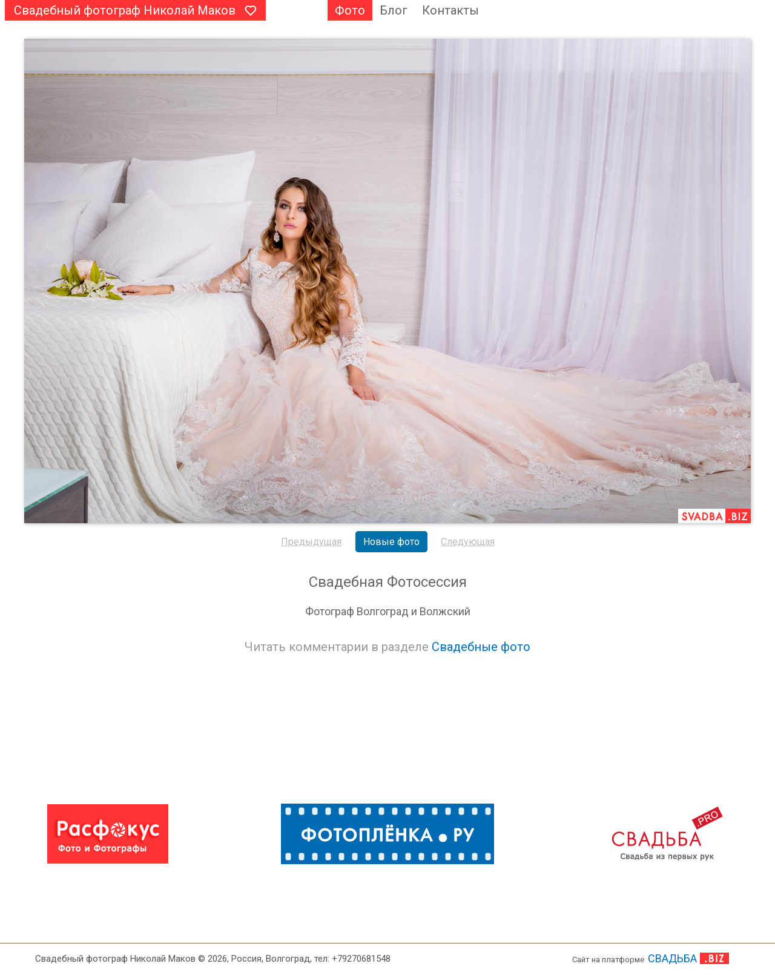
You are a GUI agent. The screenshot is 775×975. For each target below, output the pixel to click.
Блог (393, 10)
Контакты (450, 10)
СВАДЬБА (672, 958)
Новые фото (391, 541)
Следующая (468, 541)
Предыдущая (311, 541)
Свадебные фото (481, 647)
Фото (350, 10)
